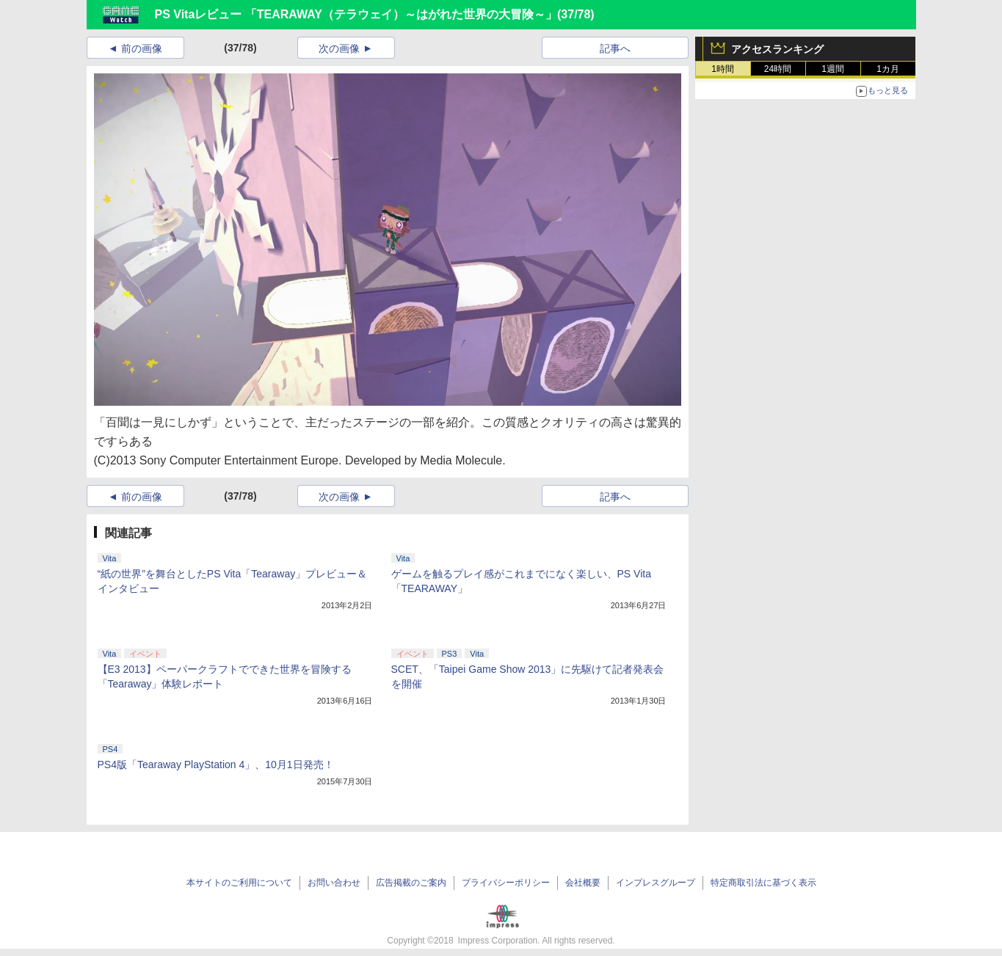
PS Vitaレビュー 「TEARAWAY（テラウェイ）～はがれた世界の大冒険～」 (356, 14)
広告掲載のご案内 (411, 882)
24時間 (777, 69)
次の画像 (339, 48)
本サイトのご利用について (239, 882)
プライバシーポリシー (506, 882)
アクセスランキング (777, 49)
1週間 (832, 69)
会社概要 (582, 882)
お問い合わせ (334, 882)
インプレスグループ (655, 882)
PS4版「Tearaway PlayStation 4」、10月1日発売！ (216, 764)
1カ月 (887, 69)
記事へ (615, 48)
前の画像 (141, 48)
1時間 (722, 69)
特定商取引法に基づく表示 (763, 882)
